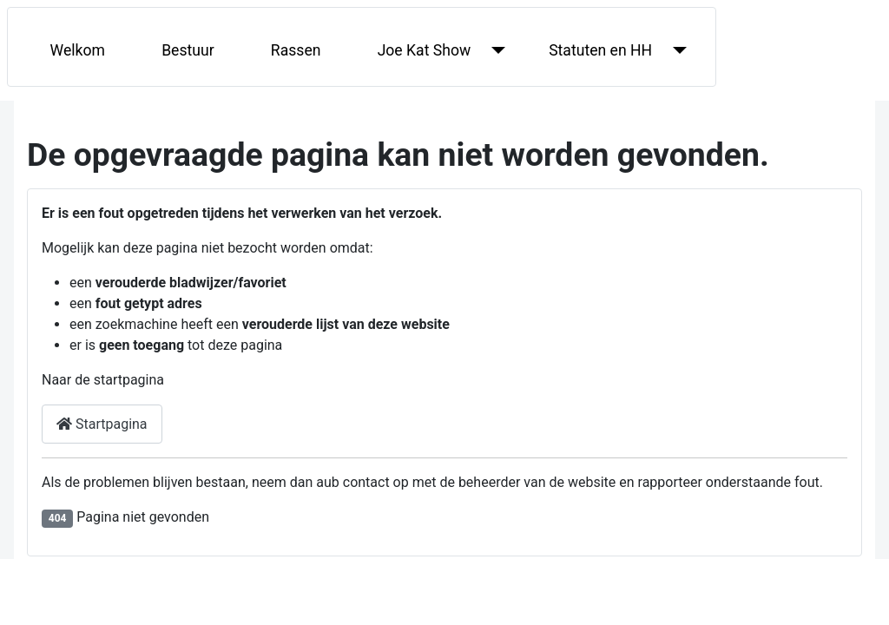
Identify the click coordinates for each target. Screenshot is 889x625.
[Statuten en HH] (676, 50)
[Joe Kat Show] (494, 50)
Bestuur (187, 50)
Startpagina (102, 424)
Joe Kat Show (424, 50)
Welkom (77, 50)
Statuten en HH (600, 50)
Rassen (296, 50)
